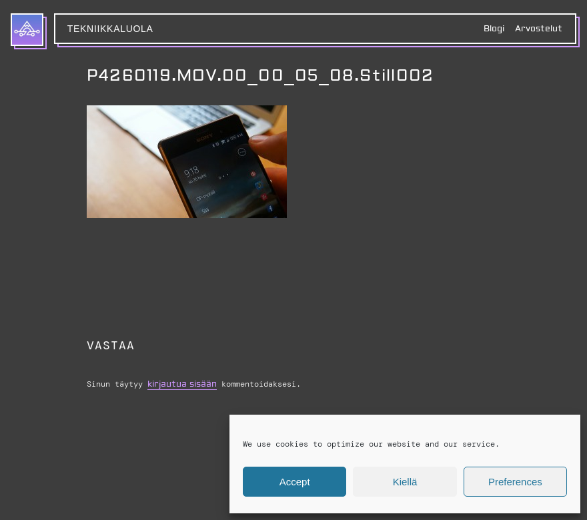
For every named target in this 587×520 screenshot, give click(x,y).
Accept (294, 481)
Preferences (515, 481)
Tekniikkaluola (110, 28)
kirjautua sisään (182, 384)
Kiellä (405, 481)
